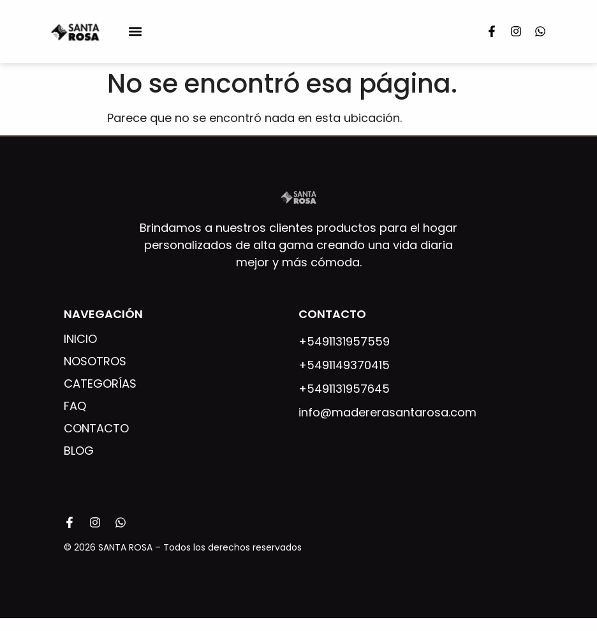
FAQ (75, 406)
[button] (135, 31)
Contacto (96, 428)
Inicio (80, 339)
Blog (79, 451)
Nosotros (95, 361)
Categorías (100, 383)
